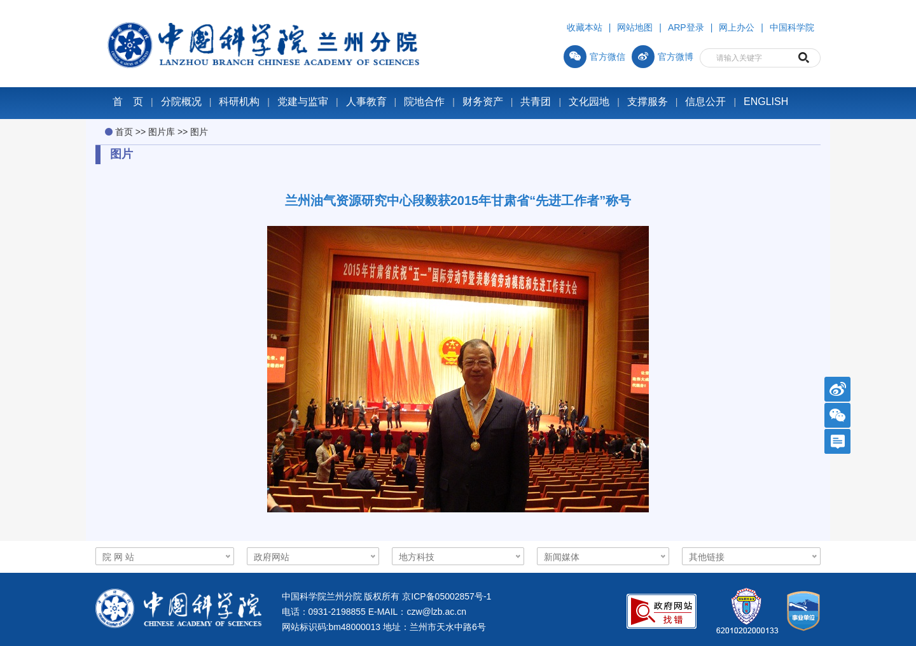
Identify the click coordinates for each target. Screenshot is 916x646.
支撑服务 (647, 101)
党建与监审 (302, 101)
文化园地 (589, 101)
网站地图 (635, 27)
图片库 (161, 132)
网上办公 (736, 27)
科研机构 (239, 101)
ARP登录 (686, 27)
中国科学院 (792, 27)
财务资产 (482, 101)
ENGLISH (766, 101)
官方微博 (662, 56)
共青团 (535, 101)
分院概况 (181, 101)
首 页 (128, 101)
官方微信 (594, 56)
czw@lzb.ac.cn (436, 612)
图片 (199, 132)
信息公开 (705, 101)
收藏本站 (584, 27)
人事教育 (366, 101)
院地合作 (424, 101)
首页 (124, 132)
